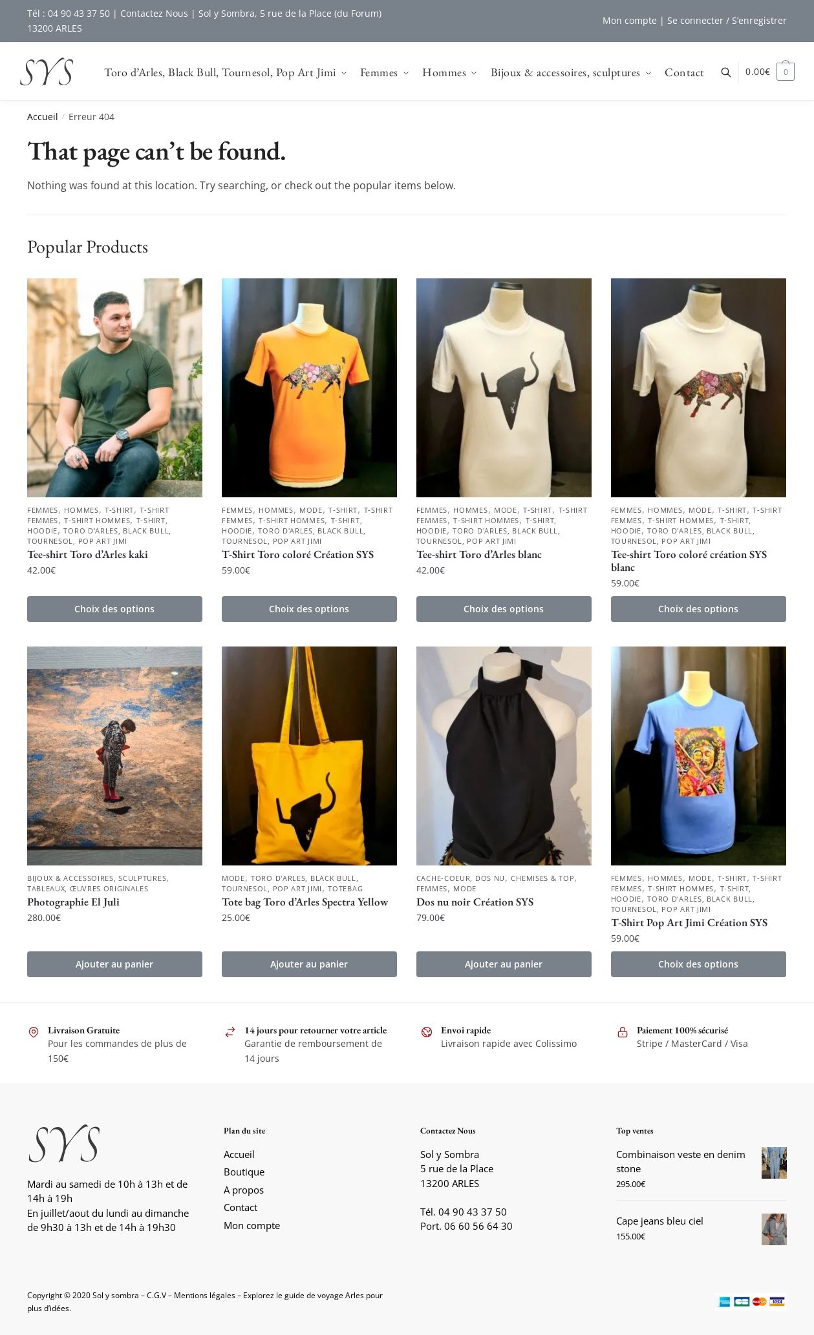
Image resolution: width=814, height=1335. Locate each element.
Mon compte (630, 20)
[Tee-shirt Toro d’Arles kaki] (114, 387)
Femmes (42, 510)
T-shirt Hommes (97, 520)
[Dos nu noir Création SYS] (504, 756)
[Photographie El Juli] (114, 756)
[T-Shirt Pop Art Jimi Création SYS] (698, 756)
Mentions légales (204, 1295)
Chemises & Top (542, 878)
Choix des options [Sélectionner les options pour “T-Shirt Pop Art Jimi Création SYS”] (698, 964)
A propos (244, 1189)
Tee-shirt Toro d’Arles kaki (87, 554)
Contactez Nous (154, 13)
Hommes (81, 510)
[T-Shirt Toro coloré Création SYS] (309, 387)
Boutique (244, 1171)
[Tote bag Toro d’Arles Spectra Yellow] (309, 756)
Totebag (345, 888)
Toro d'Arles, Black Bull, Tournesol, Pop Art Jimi (99, 536)
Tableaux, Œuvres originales (88, 888)
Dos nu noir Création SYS (474, 901)
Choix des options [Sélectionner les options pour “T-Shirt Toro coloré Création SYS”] (309, 609)
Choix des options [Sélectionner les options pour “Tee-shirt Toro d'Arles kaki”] (114, 609)
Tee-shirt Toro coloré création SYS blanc (689, 561)
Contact (240, 1207)
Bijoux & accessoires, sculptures (96, 878)
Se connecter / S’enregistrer (727, 20)
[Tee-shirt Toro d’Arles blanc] (504, 387)
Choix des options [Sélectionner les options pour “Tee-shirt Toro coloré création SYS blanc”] (698, 609)
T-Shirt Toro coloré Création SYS (298, 554)
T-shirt (119, 510)
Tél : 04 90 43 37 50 (68, 13)
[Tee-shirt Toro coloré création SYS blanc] (698, 387)
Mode (311, 510)
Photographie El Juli (73, 901)
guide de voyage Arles (324, 1295)
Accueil (42, 116)
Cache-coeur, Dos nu (460, 878)
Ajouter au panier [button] (114, 964)
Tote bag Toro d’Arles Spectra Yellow (305, 901)
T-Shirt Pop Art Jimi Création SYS (689, 922)
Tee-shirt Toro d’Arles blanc (479, 554)
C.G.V (156, 1295)
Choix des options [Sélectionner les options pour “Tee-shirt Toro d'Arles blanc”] (504, 609)
